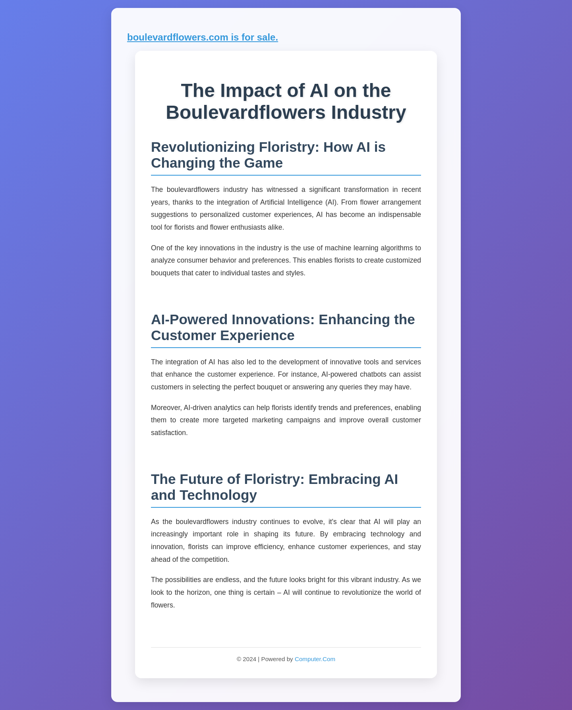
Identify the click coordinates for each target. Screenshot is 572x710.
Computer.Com (315, 659)
